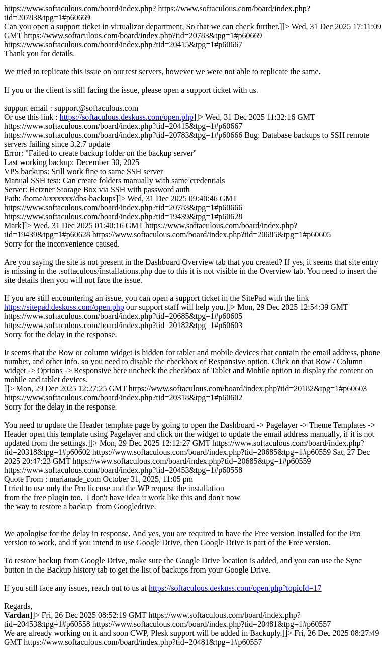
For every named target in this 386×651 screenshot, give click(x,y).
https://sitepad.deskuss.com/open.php (64, 307)
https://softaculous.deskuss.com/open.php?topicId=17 (235, 588)
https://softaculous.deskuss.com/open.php (127, 117)
